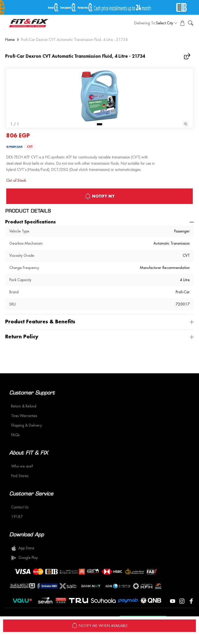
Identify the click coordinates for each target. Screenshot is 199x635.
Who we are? (22, 466)
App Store (22, 548)
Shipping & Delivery (26, 425)
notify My (100, 196)
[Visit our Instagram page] (181, 600)
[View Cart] (182, 23)
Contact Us (19, 507)
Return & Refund (23, 406)
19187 (17, 517)
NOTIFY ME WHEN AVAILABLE (100, 626)
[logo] (28, 23)
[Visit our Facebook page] (191, 600)
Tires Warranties (24, 416)
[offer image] (99, 7)
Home (10, 39)
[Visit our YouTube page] (172, 600)
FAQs (15, 435)
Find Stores (19, 476)
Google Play (24, 557)
